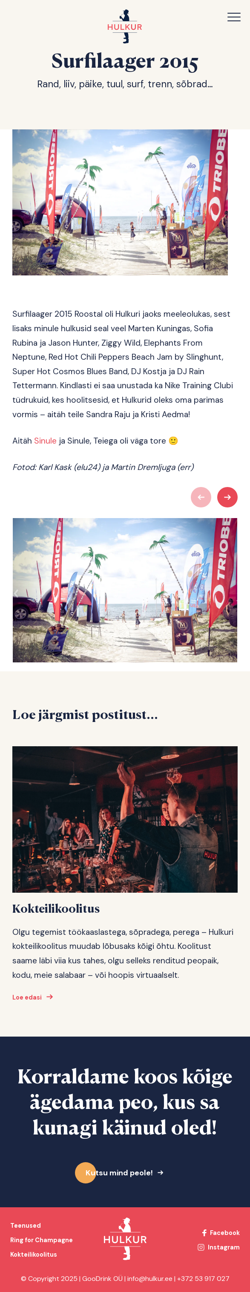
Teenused (25, 1225)
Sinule (45, 440)
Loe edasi (27, 1001)
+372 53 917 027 (203, 1278)
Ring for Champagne (41, 1240)
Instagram (224, 1247)
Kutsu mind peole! (119, 1173)
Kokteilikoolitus (33, 1254)
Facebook (225, 1233)
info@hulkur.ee (149, 1278)
